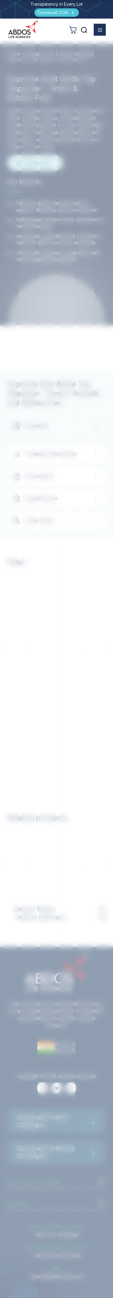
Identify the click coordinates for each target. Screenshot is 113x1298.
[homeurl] (23, 29)
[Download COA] (56, 12)
